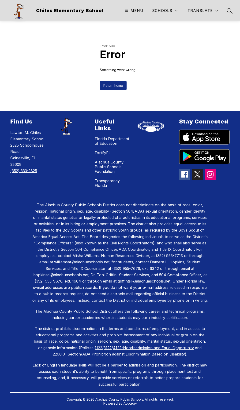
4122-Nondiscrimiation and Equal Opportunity (153, 347)
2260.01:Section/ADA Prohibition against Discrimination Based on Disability (119, 354)
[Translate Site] (202, 11)
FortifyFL (103, 152)
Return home (113, 85)
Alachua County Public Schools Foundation (109, 167)
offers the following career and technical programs (158, 311)
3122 (108, 347)
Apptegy (130, 403)
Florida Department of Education (112, 141)
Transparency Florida (107, 183)
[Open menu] (133, 11)
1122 (98, 347)
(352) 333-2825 (23, 170)
